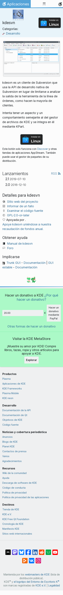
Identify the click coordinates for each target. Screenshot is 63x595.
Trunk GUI (13, 263)
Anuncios (7, 436)
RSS (56, 173)
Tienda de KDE (10, 509)
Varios (5, 456)
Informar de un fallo (20, 206)
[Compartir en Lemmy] (48, 550)
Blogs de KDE (10, 441)
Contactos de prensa (14, 451)
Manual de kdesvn (20, 243)
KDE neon (7, 398)
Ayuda (5, 477)
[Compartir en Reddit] (41, 550)
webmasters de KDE (37, 574)
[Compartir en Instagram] (38, 559)
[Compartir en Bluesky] (21, 550)
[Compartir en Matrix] (8, 550)
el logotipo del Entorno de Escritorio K (36, 581)
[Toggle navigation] (44, 4)
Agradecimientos (12, 461)
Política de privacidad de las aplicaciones (25, 497)
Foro (10, 248)
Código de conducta (14, 487)
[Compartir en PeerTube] (25, 559)
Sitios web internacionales (17, 533)
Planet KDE (8, 446)
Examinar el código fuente (25, 210)
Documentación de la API (16, 410)
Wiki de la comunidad (14, 473)
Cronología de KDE (13, 523)
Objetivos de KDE (12, 419)
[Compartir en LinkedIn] (35, 550)
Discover (42, 149)
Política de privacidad (14, 492)
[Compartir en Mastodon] (14, 550)
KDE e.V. (7, 514)
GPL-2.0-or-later (18, 215)
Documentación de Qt (14, 415)
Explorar (31, 360)
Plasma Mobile (10, 393)
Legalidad (54, 585)
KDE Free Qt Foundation (15, 519)
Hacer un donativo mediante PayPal (53, 313)
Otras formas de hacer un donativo (31, 326)
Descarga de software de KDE (19, 482)
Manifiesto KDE (10, 528)
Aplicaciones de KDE (14, 383)
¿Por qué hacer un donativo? (37, 297)
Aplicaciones (15, 5)
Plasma (6, 378)
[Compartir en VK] (31, 559)
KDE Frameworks (12, 388)
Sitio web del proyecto (22, 201)
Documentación (35, 263)
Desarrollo (11, 33)
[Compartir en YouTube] (55, 550)
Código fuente (10, 424)
